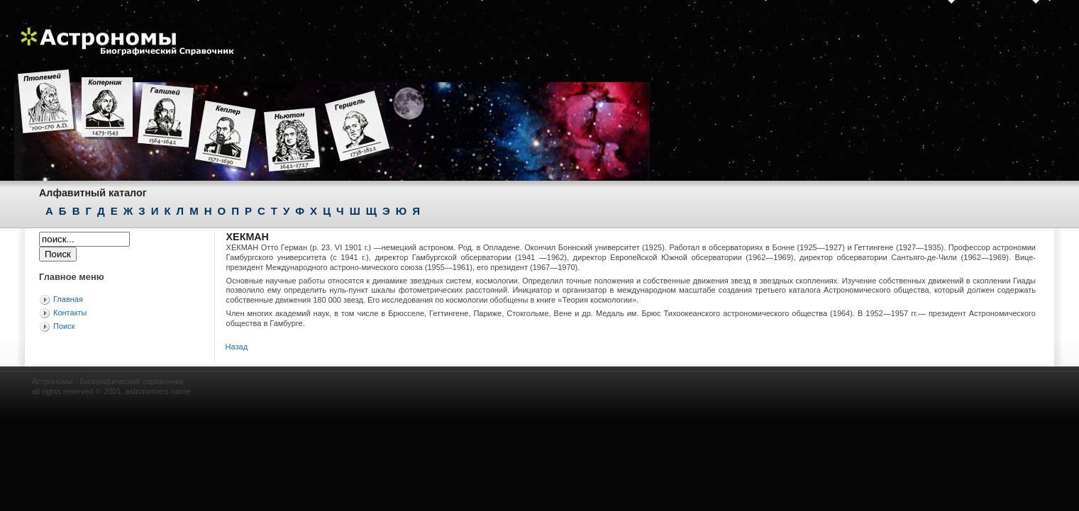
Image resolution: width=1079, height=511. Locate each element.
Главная (68, 299)
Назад (237, 346)
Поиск (63, 326)
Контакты (70, 312)
